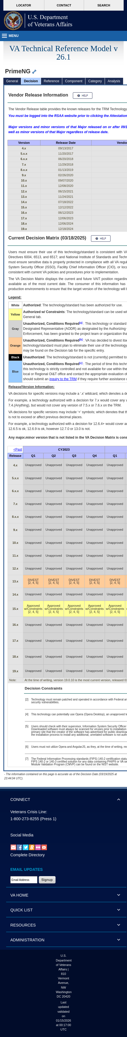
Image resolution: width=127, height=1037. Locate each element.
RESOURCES (23, 925)
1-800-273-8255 (24, 819)
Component (73, 81)
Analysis (114, 81)
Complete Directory (27, 855)
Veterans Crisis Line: (28, 812)
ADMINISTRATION (27, 940)
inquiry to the (63, 379)
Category (95, 81)
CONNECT (20, 799)
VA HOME (19, 895)
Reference (51, 81)
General (12, 81)
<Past (17, 450)
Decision (31, 81)
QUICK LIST (21, 910)
